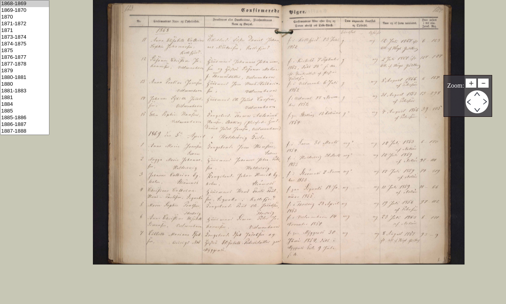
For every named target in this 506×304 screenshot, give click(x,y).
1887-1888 (24, 131)
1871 (24, 30)
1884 (24, 104)
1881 (24, 97)
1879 (24, 71)
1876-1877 (24, 57)
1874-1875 (24, 44)
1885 (24, 111)
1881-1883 (24, 91)
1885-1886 (24, 117)
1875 (24, 50)
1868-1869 (24, 3)
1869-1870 (24, 10)
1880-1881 (24, 77)
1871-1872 (24, 24)
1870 (24, 17)
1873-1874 (24, 37)
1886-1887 (24, 124)
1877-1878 (24, 64)
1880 (24, 84)
